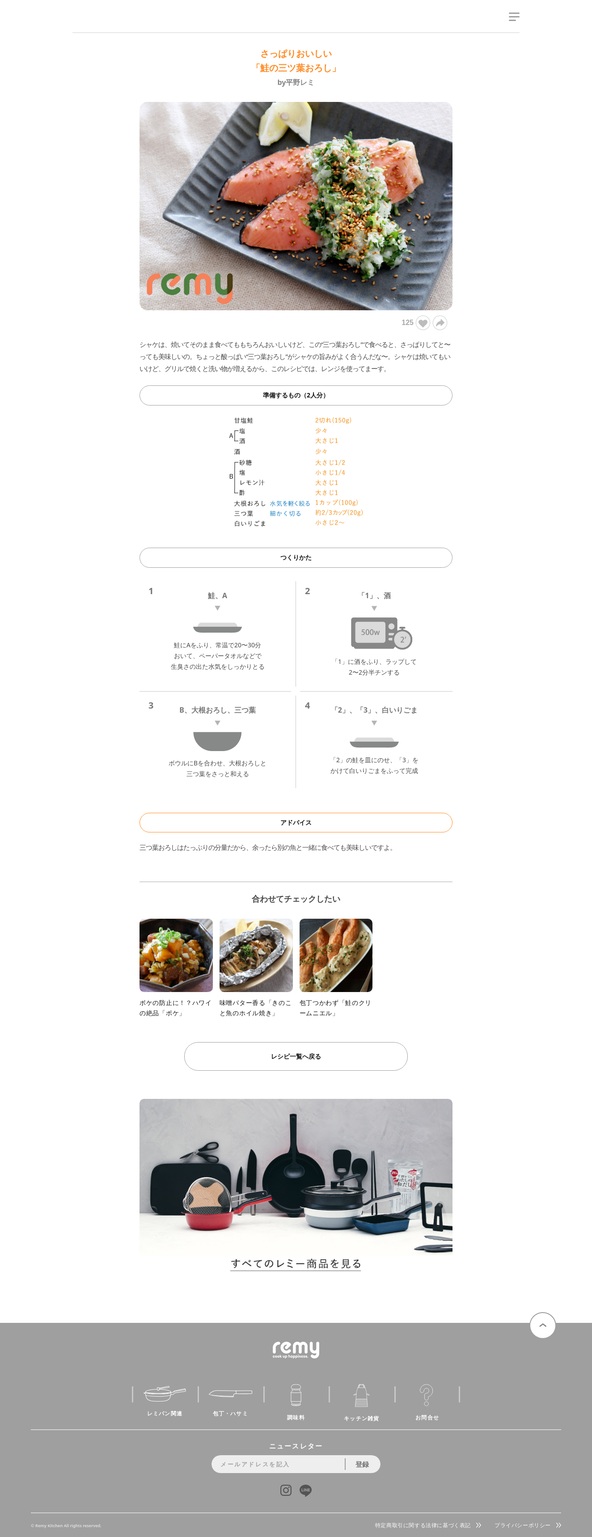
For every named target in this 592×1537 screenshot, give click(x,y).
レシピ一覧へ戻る (296, 1056)
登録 (362, 1464)
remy (88, 25)
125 (416, 322)
